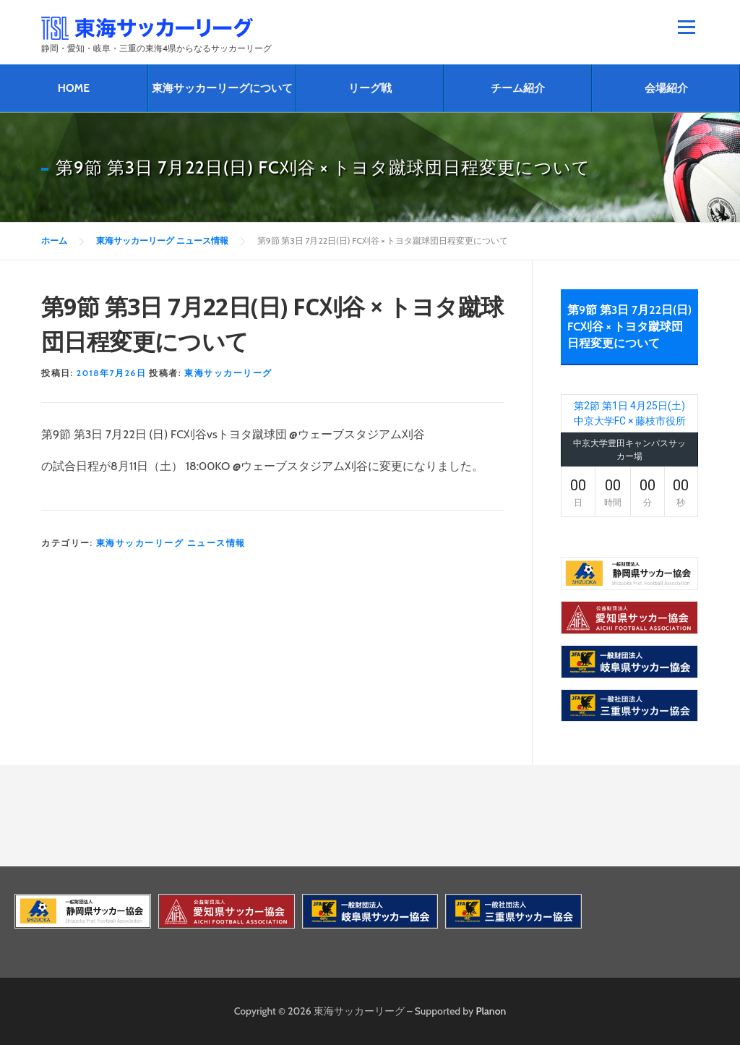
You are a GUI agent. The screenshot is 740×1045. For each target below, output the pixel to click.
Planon (491, 1011)
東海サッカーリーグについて (222, 88)
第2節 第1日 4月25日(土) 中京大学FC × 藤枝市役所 (630, 413)
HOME (74, 88)
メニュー (686, 26)
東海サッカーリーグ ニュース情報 (171, 542)
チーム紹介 (518, 88)
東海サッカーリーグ (228, 372)
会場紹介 (666, 88)
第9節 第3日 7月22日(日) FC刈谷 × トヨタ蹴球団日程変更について (629, 326)
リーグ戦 (370, 88)
